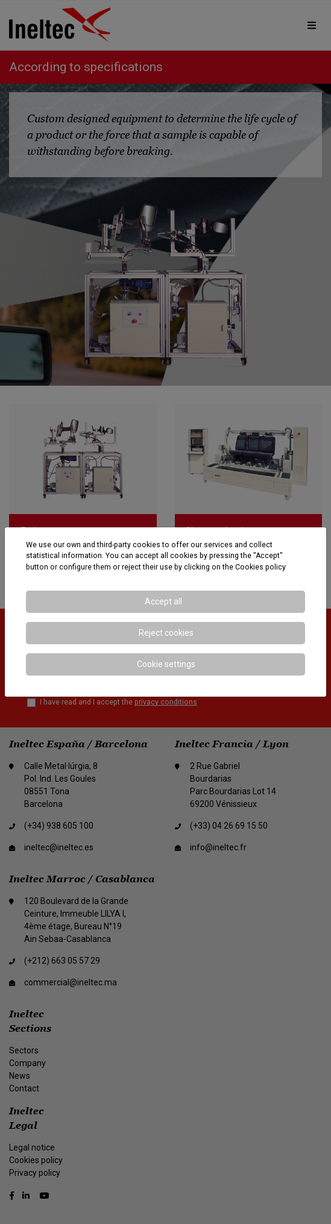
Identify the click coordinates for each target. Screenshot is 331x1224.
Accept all (163, 601)
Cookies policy (260, 567)
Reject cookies (166, 633)
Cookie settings (166, 664)
